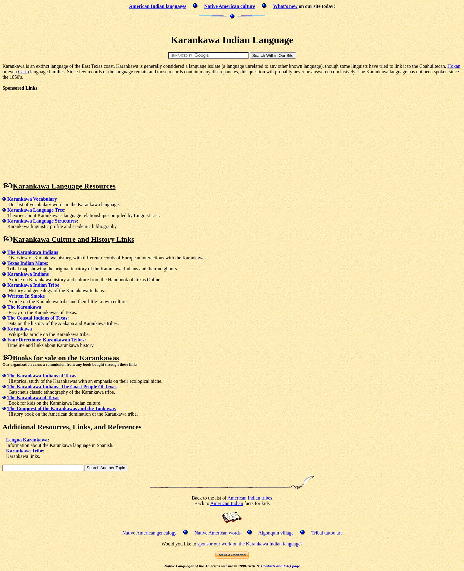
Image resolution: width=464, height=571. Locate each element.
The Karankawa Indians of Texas (41, 375)
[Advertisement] (232, 25)
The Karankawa (24, 307)
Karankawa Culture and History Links (73, 239)
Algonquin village (276, 532)
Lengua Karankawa (26, 439)
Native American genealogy (149, 532)
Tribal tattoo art (326, 532)
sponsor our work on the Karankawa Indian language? (250, 543)
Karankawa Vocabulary (32, 199)
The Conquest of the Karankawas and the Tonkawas (61, 408)
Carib (23, 71)
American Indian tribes (249, 497)
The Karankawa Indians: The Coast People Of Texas (61, 386)
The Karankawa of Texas (33, 397)
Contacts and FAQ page (280, 566)
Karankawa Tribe (24, 450)
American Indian (226, 503)
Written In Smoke (26, 296)
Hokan (453, 66)
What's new (285, 6)
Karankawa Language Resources (64, 186)
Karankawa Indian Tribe (33, 285)
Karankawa (19, 328)
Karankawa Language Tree (35, 210)
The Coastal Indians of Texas (37, 317)
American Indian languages (157, 6)
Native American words (217, 532)
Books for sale (35, 358)
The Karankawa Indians (32, 252)
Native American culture (229, 6)
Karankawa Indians (28, 274)
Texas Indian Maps (27, 263)
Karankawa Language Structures (42, 220)
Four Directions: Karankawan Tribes (45, 339)
